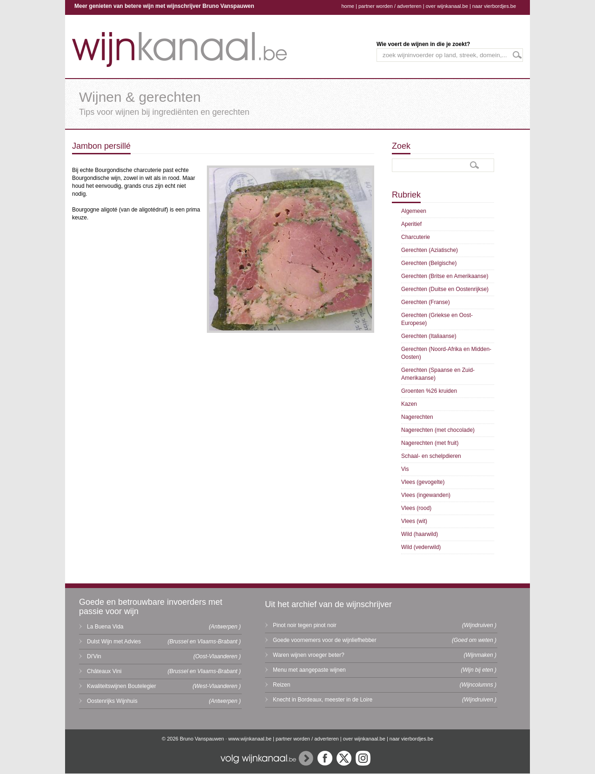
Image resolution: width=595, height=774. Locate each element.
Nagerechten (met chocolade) (438, 430)
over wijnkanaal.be (447, 6)
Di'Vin (94, 656)
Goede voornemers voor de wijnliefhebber (325, 640)
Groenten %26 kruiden (429, 391)
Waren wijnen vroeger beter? (308, 655)
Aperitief (411, 224)
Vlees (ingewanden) (425, 495)
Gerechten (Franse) (425, 302)
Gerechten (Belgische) (428, 263)
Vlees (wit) (414, 521)
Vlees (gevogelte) (422, 482)
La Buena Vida (105, 626)
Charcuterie (415, 237)
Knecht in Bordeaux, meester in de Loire (322, 699)
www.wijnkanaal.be (249, 738)
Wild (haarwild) (419, 534)
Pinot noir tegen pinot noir (305, 625)
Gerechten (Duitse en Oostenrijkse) (445, 289)
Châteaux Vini (104, 671)
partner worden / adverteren (390, 6)
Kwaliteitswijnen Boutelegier (121, 686)
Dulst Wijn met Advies (114, 641)
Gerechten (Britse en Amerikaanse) (444, 276)
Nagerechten (417, 417)
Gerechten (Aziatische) (429, 250)
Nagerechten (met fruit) (429, 443)
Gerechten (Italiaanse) (428, 336)
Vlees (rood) (416, 508)
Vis (405, 469)
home (347, 6)
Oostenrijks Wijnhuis (112, 701)
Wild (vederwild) (421, 547)
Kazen (409, 404)
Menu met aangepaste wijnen (309, 670)
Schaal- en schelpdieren (431, 456)
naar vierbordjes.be (494, 6)
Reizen (281, 684)
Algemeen (413, 211)
